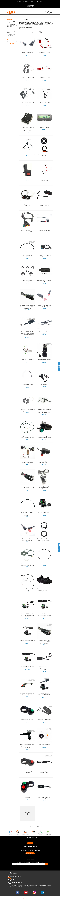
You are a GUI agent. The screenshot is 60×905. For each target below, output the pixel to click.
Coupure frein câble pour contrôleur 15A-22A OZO (44, 229)
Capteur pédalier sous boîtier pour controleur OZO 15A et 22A (44, 539)
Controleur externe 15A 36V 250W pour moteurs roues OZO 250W (44, 668)
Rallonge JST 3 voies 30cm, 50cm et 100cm (27, 589)
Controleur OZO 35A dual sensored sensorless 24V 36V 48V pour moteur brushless (44, 642)
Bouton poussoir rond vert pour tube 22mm (27, 720)
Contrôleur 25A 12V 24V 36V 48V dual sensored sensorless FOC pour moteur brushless (27, 307)
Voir (30, 32)
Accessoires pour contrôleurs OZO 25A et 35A (11, 29)
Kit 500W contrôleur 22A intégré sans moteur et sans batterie (28, 667)
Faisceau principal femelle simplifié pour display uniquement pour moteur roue (27, 746)
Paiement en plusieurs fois (16, 876)
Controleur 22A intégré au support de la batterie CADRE (44, 771)
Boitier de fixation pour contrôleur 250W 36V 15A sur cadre (44, 204)
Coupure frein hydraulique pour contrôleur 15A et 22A (44, 306)
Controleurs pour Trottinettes (11, 35)
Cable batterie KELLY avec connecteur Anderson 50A (44, 78)
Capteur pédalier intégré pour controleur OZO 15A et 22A (44, 745)
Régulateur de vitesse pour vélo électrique (44, 256)
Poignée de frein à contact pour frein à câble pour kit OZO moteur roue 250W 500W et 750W (44, 411)
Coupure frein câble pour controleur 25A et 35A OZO (27, 53)
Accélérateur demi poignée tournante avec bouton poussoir (44, 436)
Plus (20, 28)
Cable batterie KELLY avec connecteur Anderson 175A (44, 53)
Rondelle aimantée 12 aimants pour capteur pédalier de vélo (27, 410)
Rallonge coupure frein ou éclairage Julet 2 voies (27, 385)
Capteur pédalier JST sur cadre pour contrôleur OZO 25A (27, 103)
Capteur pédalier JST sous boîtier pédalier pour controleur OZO (27, 78)
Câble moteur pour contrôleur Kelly (27, 153)
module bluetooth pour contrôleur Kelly (44, 281)
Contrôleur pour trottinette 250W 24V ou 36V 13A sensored (27, 461)
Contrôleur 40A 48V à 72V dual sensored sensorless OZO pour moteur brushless (27, 487)
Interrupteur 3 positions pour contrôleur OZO (27, 204)
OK (46, 864)
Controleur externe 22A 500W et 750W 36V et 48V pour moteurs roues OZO (44, 797)
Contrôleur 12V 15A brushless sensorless (27, 360)
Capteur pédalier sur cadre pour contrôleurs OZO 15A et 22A (27, 564)
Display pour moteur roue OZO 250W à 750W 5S (44, 513)
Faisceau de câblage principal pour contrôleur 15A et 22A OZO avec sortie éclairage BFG (27, 230)
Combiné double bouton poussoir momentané (27, 796)
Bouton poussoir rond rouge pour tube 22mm (28, 771)
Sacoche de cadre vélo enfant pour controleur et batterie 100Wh (44, 589)
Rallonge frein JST (44, 563)
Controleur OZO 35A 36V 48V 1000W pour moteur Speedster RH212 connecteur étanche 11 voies (27, 334)
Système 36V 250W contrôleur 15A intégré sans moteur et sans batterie (44, 615)
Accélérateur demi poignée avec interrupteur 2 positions (44, 461)
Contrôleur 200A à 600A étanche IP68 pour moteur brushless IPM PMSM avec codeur (27, 129)
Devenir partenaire (30, 853)
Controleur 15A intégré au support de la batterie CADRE (44, 720)
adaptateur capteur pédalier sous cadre (44, 332)
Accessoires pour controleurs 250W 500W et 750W (12, 25)
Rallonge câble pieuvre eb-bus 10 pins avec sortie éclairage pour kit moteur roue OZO (28, 514)
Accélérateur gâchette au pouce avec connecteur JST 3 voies (44, 360)
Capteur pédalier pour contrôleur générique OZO (44, 154)
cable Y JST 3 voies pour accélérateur (28, 256)
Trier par (21, 32)
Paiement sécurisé (14, 873)
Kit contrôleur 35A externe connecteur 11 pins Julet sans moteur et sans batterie (44, 695)
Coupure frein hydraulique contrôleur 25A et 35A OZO (27, 539)
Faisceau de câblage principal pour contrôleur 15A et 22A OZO (27, 694)
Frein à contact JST (44, 384)
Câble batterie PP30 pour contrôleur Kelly (44, 179)
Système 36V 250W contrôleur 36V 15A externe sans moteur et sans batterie (27, 615)
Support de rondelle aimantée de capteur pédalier (27, 281)
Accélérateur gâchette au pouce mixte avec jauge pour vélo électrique (44, 487)
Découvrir (30, 843)
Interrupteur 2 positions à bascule (28, 178)
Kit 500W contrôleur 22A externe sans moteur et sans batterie (27, 641)
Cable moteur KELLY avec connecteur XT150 (44, 103)
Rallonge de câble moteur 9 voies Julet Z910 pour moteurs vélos (27, 436)
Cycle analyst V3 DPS (44, 127)
